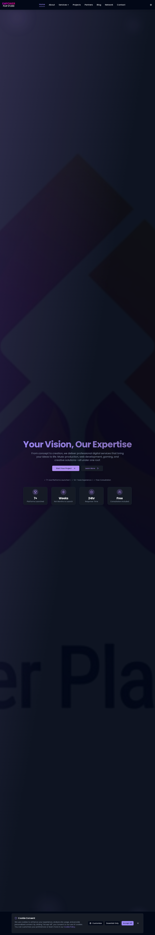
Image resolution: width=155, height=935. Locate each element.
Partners (89, 4)
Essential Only (112, 923)
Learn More (92, 468)
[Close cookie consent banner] (138, 923)
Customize (95, 923)
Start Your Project (65, 468)
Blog (99, 4)
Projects (77, 4)
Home (42, 4)
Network (109, 4)
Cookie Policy (69, 927)
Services (64, 4)
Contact (121, 4)
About (52, 4)
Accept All (127, 923)
